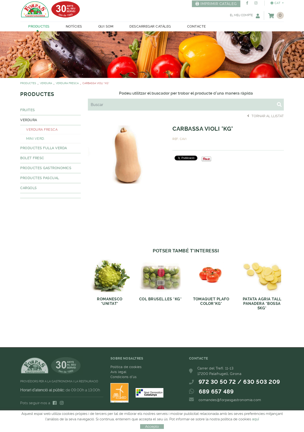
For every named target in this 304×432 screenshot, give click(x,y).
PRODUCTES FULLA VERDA (43, 148)
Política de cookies (126, 367)
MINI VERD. (35, 138)
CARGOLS (28, 188)
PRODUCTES (28, 83)
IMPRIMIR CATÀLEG (216, 4)
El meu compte (245, 16)
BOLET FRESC (32, 158)
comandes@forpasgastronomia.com (230, 400)
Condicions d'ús (123, 377)
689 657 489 (216, 391)
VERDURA (46, 83)
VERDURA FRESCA (67, 83)
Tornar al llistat (265, 116)
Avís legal (118, 372)
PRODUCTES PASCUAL (39, 178)
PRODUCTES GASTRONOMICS (45, 168)
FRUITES (27, 110)
